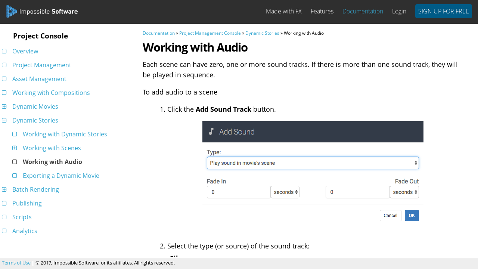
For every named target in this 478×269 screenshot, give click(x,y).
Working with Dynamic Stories (61, 134)
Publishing (23, 203)
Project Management (37, 65)
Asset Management (35, 79)
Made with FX (284, 11)
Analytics (20, 231)
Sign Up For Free (443, 11)
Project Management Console (210, 33)
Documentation (362, 11)
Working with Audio (48, 162)
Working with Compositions (47, 93)
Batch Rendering (31, 189)
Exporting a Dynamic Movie (57, 175)
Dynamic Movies (31, 106)
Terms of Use (16, 262)
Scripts (18, 217)
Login (399, 11)
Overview (21, 51)
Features (322, 11)
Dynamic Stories (31, 120)
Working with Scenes (48, 148)
